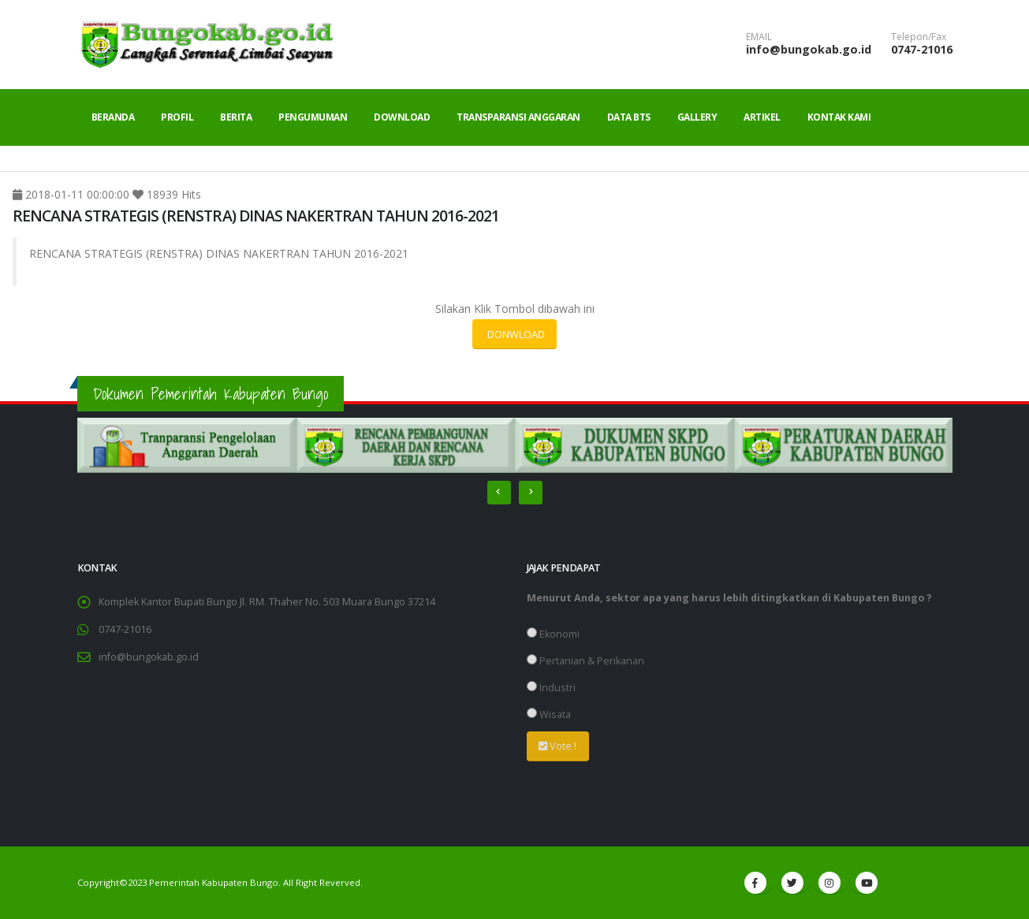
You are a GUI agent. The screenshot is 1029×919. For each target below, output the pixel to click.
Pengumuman (312, 117)
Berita (236, 117)
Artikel (762, 117)
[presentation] (499, 492)
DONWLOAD (515, 334)
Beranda (113, 117)
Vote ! (557, 746)
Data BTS (629, 117)
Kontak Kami (839, 117)
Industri (551, 687)
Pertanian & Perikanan (585, 661)
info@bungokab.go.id (808, 49)
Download (402, 117)
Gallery (697, 117)
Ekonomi (553, 634)
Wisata (549, 714)
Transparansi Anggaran (518, 117)
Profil (177, 117)
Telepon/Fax (918, 37)
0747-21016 (922, 49)
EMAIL (759, 37)
